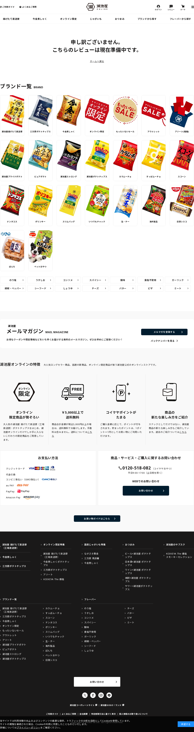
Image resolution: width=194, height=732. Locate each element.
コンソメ (68, 280)
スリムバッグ (69, 221)
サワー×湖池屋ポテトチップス (138, 587)
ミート (177, 288)
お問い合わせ (146, 490)
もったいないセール (125, 131)
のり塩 (12, 280)
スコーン (182, 176)
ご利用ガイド (8, 7)
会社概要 (84, 714)
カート (183, 9)
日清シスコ (182, 221)
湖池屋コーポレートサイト (82, 705)
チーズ (95, 288)
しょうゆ (68, 288)
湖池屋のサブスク (175, 544)
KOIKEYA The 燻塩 (53, 579)
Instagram (101, 695)
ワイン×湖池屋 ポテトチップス (138, 571)
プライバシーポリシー (28, 727)
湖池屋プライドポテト (12, 176)
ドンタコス (12, 221)
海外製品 (154, 221)
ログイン (158, 9)
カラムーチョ (125, 176)
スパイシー (95, 280)
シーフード (40, 288)
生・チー (125, 221)
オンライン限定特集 (54, 544)
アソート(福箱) (182, 131)
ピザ (150, 288)
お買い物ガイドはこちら (97, 518)
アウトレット (153, 131)
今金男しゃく (40, 18)
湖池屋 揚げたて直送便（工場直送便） (14, 546)
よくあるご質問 (29, 7)
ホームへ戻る (97, 61)
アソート (48, 574)
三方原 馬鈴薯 (91, 558)
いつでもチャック (97, 221)
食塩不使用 (150, 280)
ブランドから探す (147, 18)
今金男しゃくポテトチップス (56, 563)
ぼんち (12, 266)
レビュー (171, 9)
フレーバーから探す (180, 18)
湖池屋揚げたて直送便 (12, 131)
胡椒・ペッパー (13, 288)
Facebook (93, 695)
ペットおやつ (40, 266)
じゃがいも (96, 18)
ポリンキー (40, 221)
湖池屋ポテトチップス (97, 176)
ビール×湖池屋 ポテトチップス (138, 555)
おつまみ (119, 18)
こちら (183, 432)
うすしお (40, 280)
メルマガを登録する (164, 331)
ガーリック (178, 280)
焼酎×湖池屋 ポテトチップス (138, 579)
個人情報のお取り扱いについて (133, 714)
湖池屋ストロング (68, 176)
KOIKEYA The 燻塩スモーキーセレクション (179, 555)
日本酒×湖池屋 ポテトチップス (138, 563)
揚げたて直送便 (11, 18)
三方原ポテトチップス (40, 131)
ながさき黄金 (91, 553)
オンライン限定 (68, 18)
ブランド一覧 (9, 599)
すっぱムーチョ (153, 176)
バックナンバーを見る (163, 340)
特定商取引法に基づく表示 (103, 714)
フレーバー (90, 599)
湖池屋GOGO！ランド (111, 705)
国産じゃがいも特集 (95, 544)
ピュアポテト (40, 176)
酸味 (122, 280)
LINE (109, 695)
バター (122, 288)
